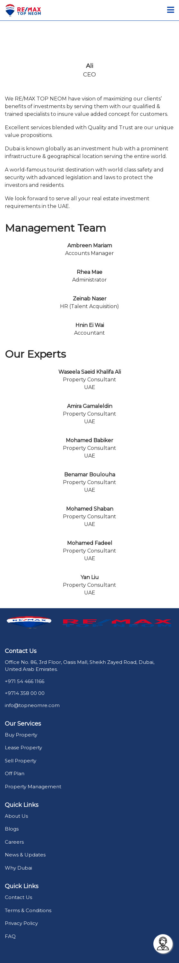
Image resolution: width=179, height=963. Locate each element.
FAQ (10, 936)
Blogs (12, 829)
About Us (16, 816)
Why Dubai (18, 868)
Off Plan (14, 773)
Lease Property (23, 747)
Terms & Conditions (28, 910)
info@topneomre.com (32, 705)
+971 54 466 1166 (24, 681)
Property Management (33, 787)
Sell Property (20, 761)
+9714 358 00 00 (25, 693)
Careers (14, 842)
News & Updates (25, 855)
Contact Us (18, 897)
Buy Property (21, 735)
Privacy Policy (21, 923)
